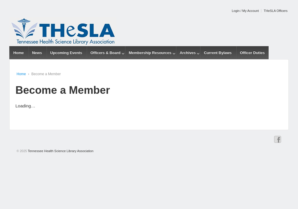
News (37, 53)
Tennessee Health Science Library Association (60, 151)
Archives (188, 53)
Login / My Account (245, 10)
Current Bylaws (218, 53)
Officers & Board (105, 53)
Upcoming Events (66, 53)
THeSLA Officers (276, 10)
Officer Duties (252, 53)
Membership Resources (150, 53)
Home (18, 53)
